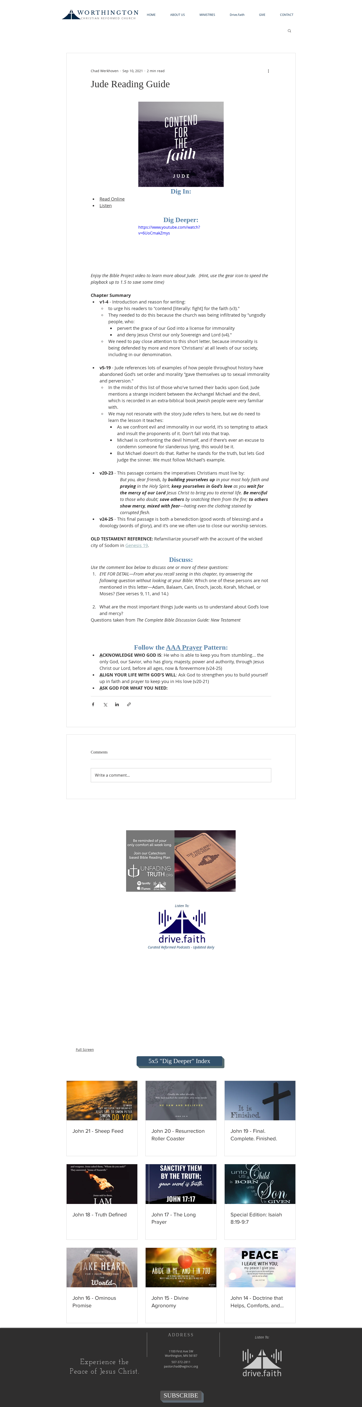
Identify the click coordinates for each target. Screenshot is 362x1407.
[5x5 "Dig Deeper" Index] (179, 1061)
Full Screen (85, 1049)
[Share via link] (129, 704)
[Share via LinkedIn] (117, 704)
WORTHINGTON (108, 13)
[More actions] (268, 71)
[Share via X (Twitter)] (105, 704)
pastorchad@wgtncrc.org (181, 1366)
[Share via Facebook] (93, 704)
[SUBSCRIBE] (180, 1395)
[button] (177, 14)
